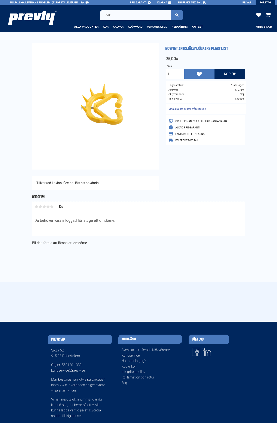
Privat (247, 2)
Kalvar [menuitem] (118, 26)
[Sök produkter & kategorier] (135, 15)
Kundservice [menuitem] (131, 355)
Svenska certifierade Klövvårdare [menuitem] (146, 350)
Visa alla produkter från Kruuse (187, 108)
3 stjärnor (44, 207)
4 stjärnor (48, 207)
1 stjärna (36, 207)
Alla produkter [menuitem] (86, 26)
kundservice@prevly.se (68, 370)
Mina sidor (264, 26)
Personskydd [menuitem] (157, 26)
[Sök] (177, 15)
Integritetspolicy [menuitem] (133, 372)
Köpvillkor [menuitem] (129, 366)
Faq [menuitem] (124, 383)
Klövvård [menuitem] (135, 26)
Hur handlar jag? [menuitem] (134, 361)
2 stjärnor (40, 207)
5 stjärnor (52, 207)
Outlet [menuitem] (197, 26)
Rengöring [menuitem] (179, 26)
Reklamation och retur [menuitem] (138, 377)
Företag (265, 2)
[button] (258, 14)
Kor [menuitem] (106, 26)
